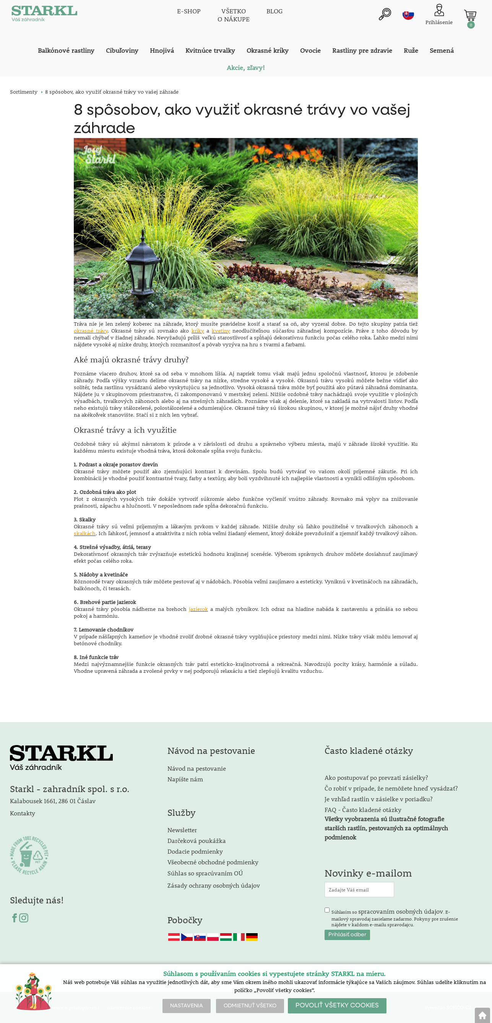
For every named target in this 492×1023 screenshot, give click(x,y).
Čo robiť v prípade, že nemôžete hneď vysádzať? (391, 788)
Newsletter (182, 830)
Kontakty (22, 813)
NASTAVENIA (186, 1005)
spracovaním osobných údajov (400, 911)
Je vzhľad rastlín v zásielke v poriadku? (378, 799)
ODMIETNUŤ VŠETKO (250, 1005)
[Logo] (44, 15)
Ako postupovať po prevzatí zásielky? (376, 777)
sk (408, 14)
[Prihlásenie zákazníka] (439, 15)
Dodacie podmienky (195, 851)
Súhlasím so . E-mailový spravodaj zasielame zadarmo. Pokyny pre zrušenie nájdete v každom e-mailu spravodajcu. (394, 917)
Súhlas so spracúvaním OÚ (205, 873)
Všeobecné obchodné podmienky (212, 862)
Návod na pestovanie (196, 768)
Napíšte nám (185, 779)
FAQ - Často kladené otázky (363, 809)
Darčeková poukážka (196, 840)
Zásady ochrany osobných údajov (214, 885)
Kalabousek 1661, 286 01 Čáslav (53, 801)
